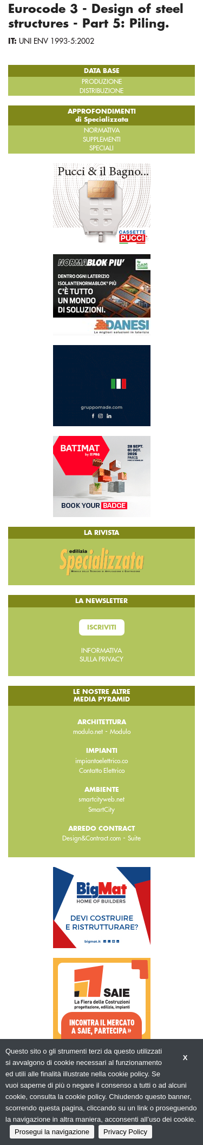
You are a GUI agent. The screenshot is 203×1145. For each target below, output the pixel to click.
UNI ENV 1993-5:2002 (56, 41)
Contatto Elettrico (102, 770)
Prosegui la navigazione (52, 1132)
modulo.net (88, 732)
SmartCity (101, 809)
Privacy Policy (125, 1132)
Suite (134, 838)
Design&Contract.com (91, 838)
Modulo (120, 732)
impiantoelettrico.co (101, 761)
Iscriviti (101, 627)
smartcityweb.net (101, 799)
